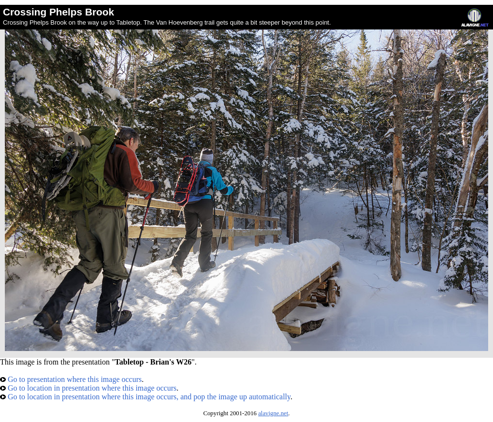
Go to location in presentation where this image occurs (88, 388)
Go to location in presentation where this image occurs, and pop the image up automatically (145, 397)
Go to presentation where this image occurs (71, 379)
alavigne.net (273, 413)
